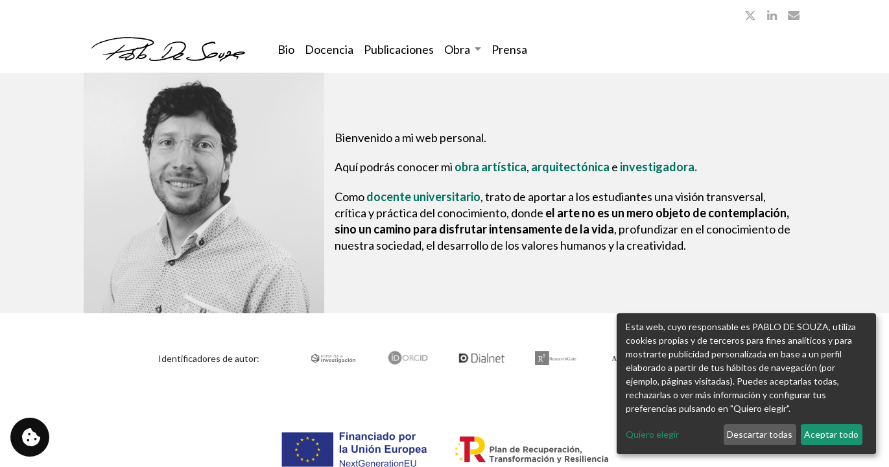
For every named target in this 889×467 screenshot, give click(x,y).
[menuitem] (286, 50)
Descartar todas (759, 434)
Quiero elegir (652, 434)
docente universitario (423, 196)
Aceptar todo (831, 434)
